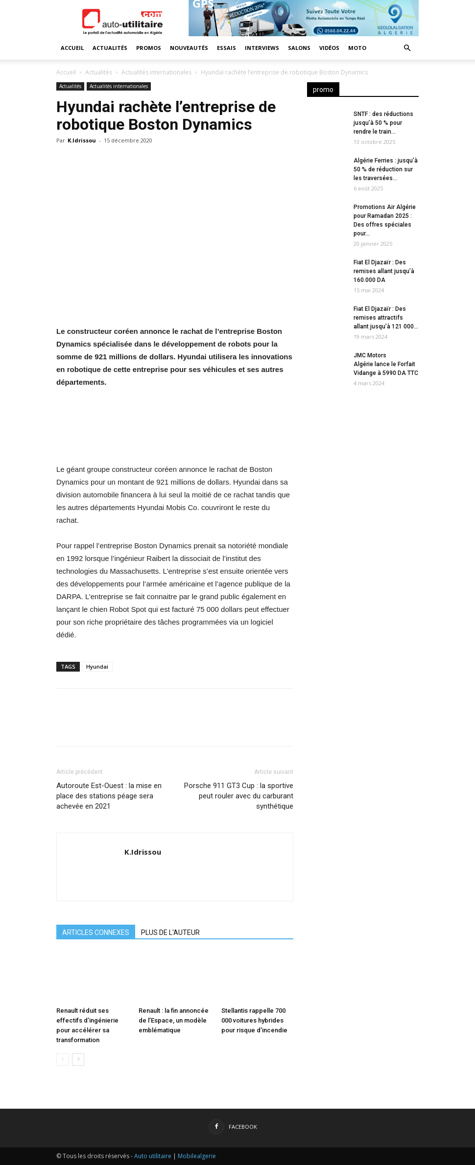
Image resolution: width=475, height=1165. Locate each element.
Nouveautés (189, 47)
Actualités (110, 47)
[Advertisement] (363, 555)
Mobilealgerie (197, 1156)
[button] (407, 48)
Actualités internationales (156, 72)
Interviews (262, 47)
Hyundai (97, 666)
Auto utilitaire (152, 1156)
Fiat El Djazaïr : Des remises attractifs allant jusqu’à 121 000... (386, 317)
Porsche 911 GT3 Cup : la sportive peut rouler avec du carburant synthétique (238, 796)
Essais (226, 47)
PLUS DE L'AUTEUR (170, 932)
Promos (148, 47)
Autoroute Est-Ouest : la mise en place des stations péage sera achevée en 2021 (109, 796)
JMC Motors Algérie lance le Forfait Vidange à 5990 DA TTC (386, 364)
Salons (299, 47)
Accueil (72, 47)
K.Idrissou (82, 140)
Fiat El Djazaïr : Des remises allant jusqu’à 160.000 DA (384, 271)
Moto (357, 47)
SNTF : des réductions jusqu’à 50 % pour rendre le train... (383, 123)
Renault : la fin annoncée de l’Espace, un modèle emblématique (174, 1020)
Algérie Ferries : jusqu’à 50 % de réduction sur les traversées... (386, 169)
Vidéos (329, 47)
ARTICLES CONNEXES (95, 932)
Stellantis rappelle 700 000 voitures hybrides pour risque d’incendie (254, 1020)
